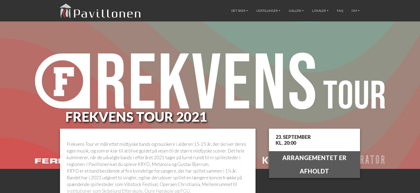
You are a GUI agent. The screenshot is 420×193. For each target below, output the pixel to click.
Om (355, 11)
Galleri (296, 11)
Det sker (239, 11)
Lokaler (320, 11)
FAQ (340, 11)
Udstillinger (268, 11)
